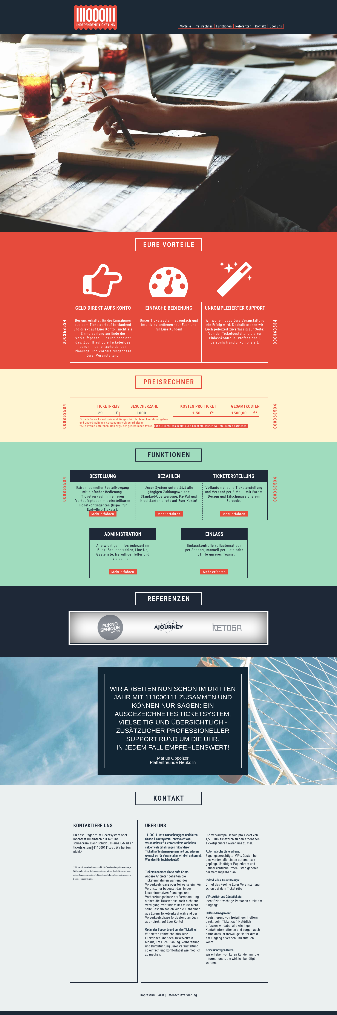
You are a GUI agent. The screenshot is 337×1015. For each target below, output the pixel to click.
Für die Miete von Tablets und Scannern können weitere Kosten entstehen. (200, 425)
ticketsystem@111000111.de (93, 847)
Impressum (148, 995)
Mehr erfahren (102, 514)
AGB (161, 995)
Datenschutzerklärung (182, 995)
